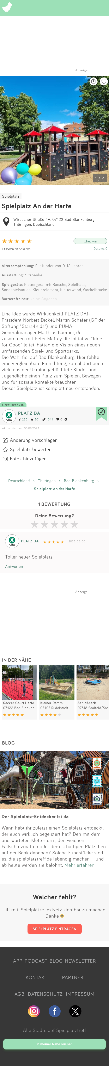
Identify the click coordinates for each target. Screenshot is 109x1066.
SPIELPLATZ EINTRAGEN (55, 928)
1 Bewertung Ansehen (16, 249)
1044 (47, 419)
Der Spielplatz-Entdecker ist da (35, 816)
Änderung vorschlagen (34, 440)
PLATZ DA (29, 413)
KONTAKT (37, 977)
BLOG (56, 960)
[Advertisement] (57, 620)
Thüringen (47, 480)
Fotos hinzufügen (28, 458)
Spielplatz (10, 196)
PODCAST (36, 960)
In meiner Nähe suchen (54, 1044)
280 (23, 419)
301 (35, 419)
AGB (19, 994)
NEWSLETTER (80, 960)
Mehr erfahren (80, 865)
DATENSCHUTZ (45, 994)
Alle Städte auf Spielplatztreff (54, 1030)
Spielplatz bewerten (31, 449)
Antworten (14, 566)
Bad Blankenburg (79, 480)
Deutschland (19, 480)
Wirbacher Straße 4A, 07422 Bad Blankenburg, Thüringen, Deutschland (54, 222)
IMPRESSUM (80, 994)
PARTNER (72, 977)
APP (18, 960)
